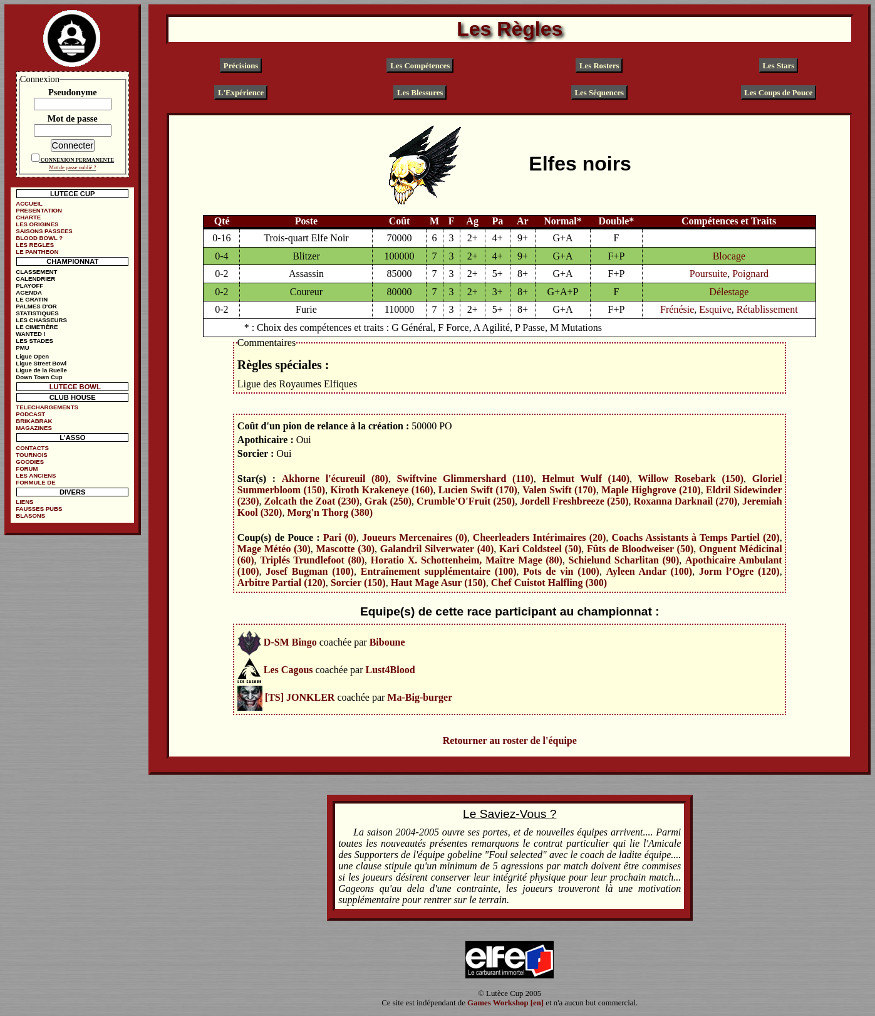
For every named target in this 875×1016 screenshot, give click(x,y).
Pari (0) (339, 537)
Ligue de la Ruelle (41, 370)
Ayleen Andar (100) (649, 571)
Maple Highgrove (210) (651, 489)
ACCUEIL (29, 203)
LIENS (24, 501)
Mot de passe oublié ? (72, 167)
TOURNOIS (31, 454)
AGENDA (29, 292)
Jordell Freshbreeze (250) (574, 501)
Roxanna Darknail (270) (685, 501)
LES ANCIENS (36, 475)
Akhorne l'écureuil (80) (335, 478)
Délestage (728, 291)
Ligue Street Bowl (41, 363)
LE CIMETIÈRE (37, 326)
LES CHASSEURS (41, 320)
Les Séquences (599, 92)
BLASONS (30, 515)
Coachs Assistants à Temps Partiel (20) (695, 537)
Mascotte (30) (345, 548)
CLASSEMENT (36, 271)
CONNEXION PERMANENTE (77, 160)
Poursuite (708, 273)
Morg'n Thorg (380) (330, 512)
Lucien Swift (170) (477, 489)
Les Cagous (288, 669)
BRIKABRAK (34, 420)
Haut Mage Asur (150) (438, 582)
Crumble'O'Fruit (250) (466, 501)
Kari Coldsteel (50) (540, 548)
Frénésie (677, 309)
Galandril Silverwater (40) (437, 548)
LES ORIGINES (37, 224)
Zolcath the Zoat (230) (312, 501)
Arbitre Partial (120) (281, 582)
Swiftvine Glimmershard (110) (464, 478)
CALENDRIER (35, 278)
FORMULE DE (35, 482)
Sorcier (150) (358, 582)
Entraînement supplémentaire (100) (439, 571)
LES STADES (34, 340)
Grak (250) (388, 501)
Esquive (715, 309)
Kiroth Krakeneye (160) (382, 489)
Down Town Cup (39, 377)
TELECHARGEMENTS (47, 407)
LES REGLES (35, 244)
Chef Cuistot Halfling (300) (549, 582)
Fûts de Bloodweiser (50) (640, 548)
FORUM (27, 468)
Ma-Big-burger (419, 697)
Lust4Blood (390, 669)
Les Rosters (599, 65)
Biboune (387, 642)
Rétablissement (767, 309)
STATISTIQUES (37, 313)
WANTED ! (30, 333)
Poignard (750, 273)
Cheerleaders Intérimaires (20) (539, 537)
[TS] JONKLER (300, 697)
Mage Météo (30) (274, 548)
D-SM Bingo (290, 642)
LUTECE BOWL (75, 386)
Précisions (241, 65)
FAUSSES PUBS (39, 508)
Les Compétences (420, 65)
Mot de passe (73, 118)
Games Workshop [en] (505, 1002)
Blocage (729, 256)
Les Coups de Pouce (778, 92)
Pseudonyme (72, 92)
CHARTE (28, 217)
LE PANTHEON (37, 251)
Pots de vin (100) (561, 571)
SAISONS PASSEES (44, 231)
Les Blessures (420, 92)
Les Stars (779, 65)
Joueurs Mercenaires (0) (414, 537)
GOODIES (30, 461)
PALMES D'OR (36, 306)
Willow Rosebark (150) (690, 478)
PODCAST (30, 414)
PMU (22, 347)
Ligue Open (32, 356)
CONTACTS (32, 447)
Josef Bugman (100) (310, 571)
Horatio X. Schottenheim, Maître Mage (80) (466, 560)
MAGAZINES (34, 427)
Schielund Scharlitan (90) (624, 560)
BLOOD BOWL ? (39, 237)
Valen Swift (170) (559, 489)
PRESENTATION (39, 210)
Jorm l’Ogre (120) (739, 571)
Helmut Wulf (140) (585, 478)
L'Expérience (241, 92)
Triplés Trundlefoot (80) (312, 560)
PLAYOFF (29, 285)
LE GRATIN (32, 299)
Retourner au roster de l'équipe (510, 740)
